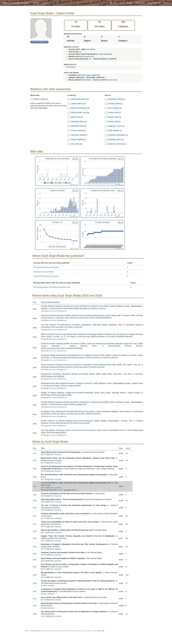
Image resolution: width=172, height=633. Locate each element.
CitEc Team (100, 631)
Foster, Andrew (77, 130)
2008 (35, 495)
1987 (35, 591)
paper (65, 311)
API (121, 3)
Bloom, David (113, 117)
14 (90, 59)
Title (44, 448)
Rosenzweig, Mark (78, 99)
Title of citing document (51, 302)
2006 (35, 486)
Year (35, 302)
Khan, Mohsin (113, 130)
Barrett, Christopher (79, 108)
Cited (129, 448)
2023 (35, 560)
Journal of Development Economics (46, 276)
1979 (35, 460)
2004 (35, 567)
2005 (35, 477)
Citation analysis (55, 454)
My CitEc (113, 3)
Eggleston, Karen (115, 126)
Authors (36, 3)
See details (90, 49)
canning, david (114, 103)
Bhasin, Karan (39, 99)
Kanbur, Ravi (113, 112)
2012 (35, 547)
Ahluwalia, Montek (115, 99)
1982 (35, 469)
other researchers (87, 56)
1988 (35, 500)
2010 (35, 531)
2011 (35, 516)
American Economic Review (43, 272)
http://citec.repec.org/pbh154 (88, 75)
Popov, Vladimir (77, 139)
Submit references (154, 3)
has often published (104, 54)
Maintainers (139, 3)
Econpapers (53, 311)
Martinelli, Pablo (77, 126)
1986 (35, 583)
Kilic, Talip (75, 144)
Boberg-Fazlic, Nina (79, 112)
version (60, 490)
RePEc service (35, 631)
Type (122, 448)
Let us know (112, 80)
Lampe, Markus (77, 103)
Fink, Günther (113, 108)
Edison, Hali (113, 121)
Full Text (44, 454)
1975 (35, 453)
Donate (129, 3)
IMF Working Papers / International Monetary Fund (51, 287)
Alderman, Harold (78, 135)
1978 (35, 508)
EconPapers (71, 67)
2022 (35, 554)
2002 (35, 538)
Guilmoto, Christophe (116, 135)
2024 (35, 606)
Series (44, 3)
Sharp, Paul (75, 117)
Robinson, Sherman (116, 144)
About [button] (167, 3)
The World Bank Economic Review (46, 267)
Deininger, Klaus (77, 121)
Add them (87, 80)
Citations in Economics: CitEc (15, 3)
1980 (35, 614)
